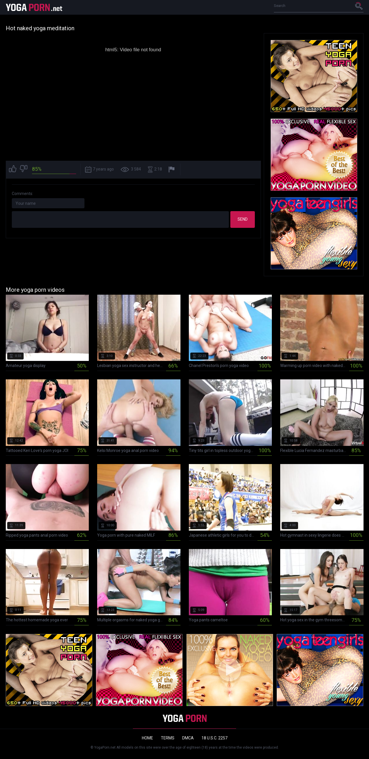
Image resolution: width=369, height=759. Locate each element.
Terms (167, 738)
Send (243, 219)
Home (147, 738)
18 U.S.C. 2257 (214, 738)
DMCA (188, 738)
